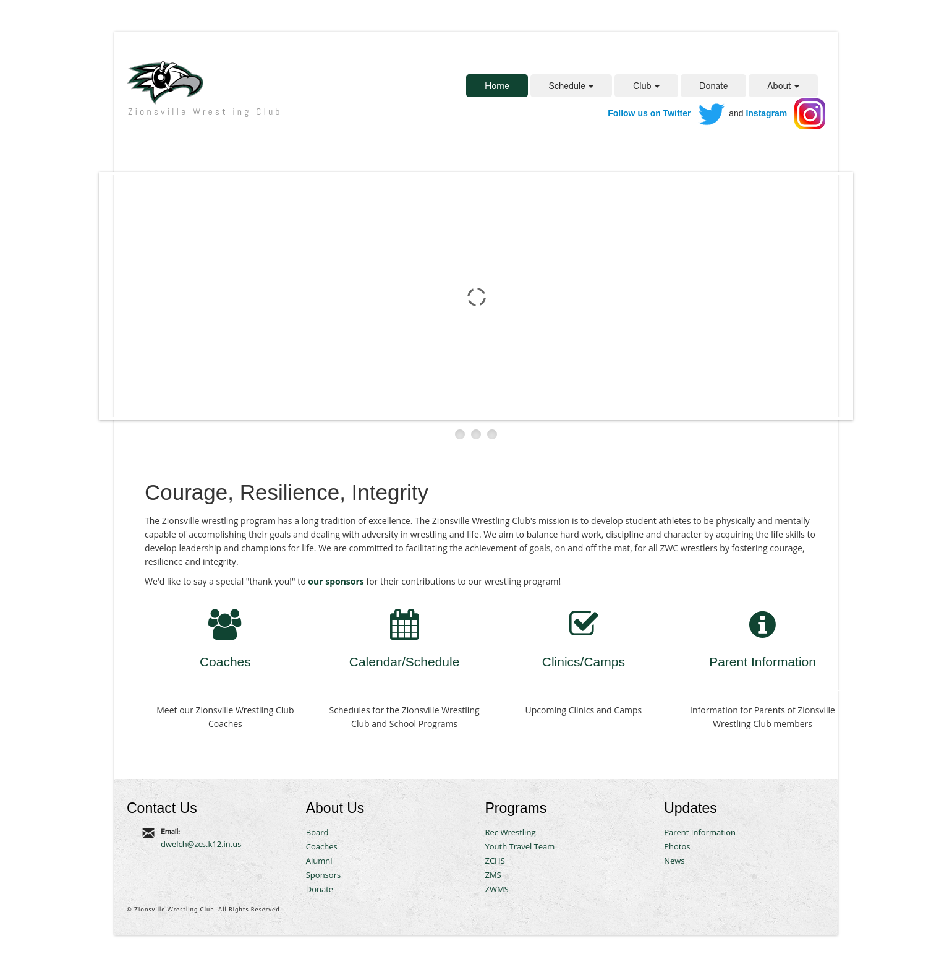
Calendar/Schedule (404, 662)
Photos (677, 846)
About (783, 86)
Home (497, 86)
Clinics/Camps (583, 662)
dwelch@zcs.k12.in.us (201, 843)
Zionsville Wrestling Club (205, 111)
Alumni (319, 860)
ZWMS (496, 889)
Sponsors (323, 874)
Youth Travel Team (520, 846)
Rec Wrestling (510, 832)
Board (317, 832)
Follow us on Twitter (649, 113)
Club (646, 86)
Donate (713, 86)
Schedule (571, 86)
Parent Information (762, 662)
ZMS (493, 874)
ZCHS (494, 860)
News (674, 860)
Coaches (225, 662)
